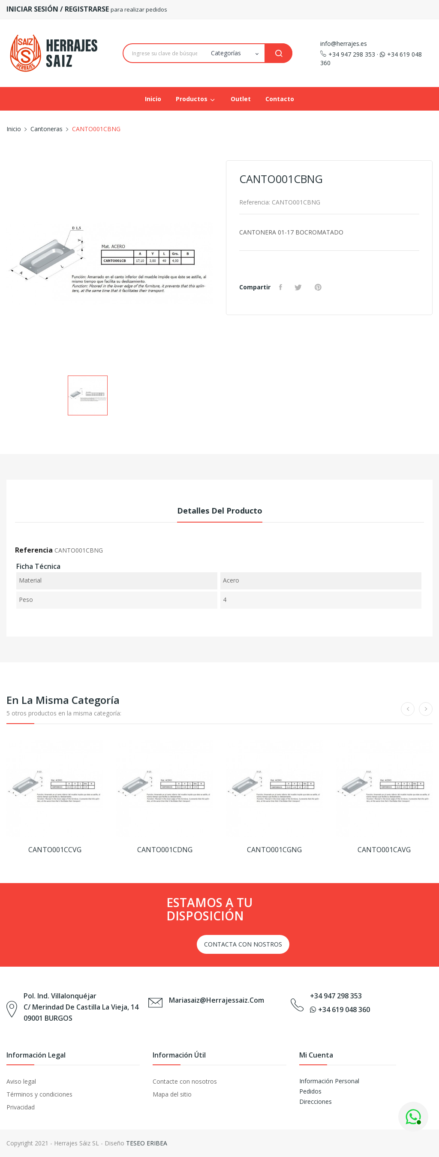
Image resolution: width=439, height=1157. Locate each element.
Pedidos (310, 1091)
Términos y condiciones (39, 1094)
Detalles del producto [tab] (219, 510)
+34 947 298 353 (347, 54)
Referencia (34, 550)
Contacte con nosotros (185, 1081)
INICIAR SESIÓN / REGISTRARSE (58, 9)
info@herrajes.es (343, 43)
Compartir (282, 287)
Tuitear (300, 287)
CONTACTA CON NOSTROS (243, 944)
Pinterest (319, 287)
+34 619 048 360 (340, 1009)
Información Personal (329, 1081)
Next (219, 265)
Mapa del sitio (172, 1094)
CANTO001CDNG (164, 849)
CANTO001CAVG (384, 849)
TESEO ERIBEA (146, 1143)
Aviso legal (21, 1081)
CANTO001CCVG (54, 849)
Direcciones (315, 1101)
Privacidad (20, 1107)
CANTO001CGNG (274, 849)
